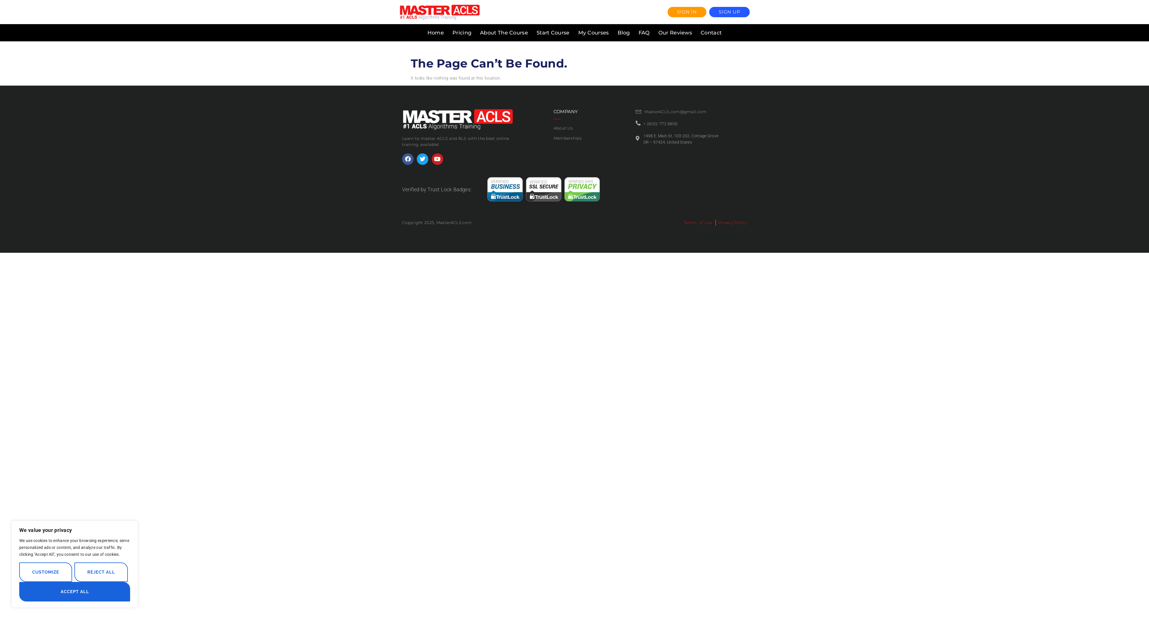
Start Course (553, 33)
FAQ (644, 33)
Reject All (101, 572)
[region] (74, 564)
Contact (711, 33)
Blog (624, 33)
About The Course (504, 33)
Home (435, 33)
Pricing (461, 33)
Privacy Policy (732, 222)
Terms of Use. (698, 222)
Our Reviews (675, 33)
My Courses (593, 33)
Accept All (75, 591)
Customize (45, 572)
